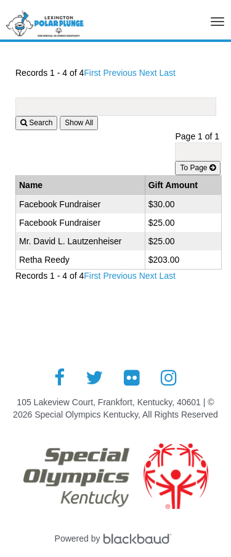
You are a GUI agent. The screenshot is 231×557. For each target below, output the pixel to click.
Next (148, 73)
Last (167, 73)
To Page (197, 167)
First (92, 73)
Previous (119, 73)
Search (36, 122)
